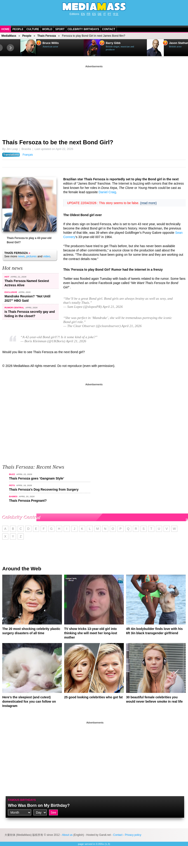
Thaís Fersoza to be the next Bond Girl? (57, 142)
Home (5, 29)
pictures (31, 256)
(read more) (148, 203)
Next (10, 47)
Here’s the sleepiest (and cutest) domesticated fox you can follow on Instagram (29, 701)
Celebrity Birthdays (83, 29)
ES (94, 14)
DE (100, 14)
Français (28, 154)
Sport (59, 29)
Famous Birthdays (22, 800)
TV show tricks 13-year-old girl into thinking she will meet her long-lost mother (90, 633)
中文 (115, 14)
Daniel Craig (107, 192)
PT (109, 14)
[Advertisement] (94, 100)
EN (83, 14)
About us (67, 834)
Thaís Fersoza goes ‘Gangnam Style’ (36, 478)
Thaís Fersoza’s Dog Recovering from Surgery (44, 489)
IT (104, 14)
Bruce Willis (50, 43)
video (46, 256)
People (18, 29)
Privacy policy (133, 834)
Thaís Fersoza (46, 35)
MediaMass (8, 35)
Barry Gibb (113, 43)
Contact (108, 29)
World (47, 29)
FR (88, 14)
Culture (32, 29)
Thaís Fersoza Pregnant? (28, 500)
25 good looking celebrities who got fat (93, 697)
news (21, 256)
